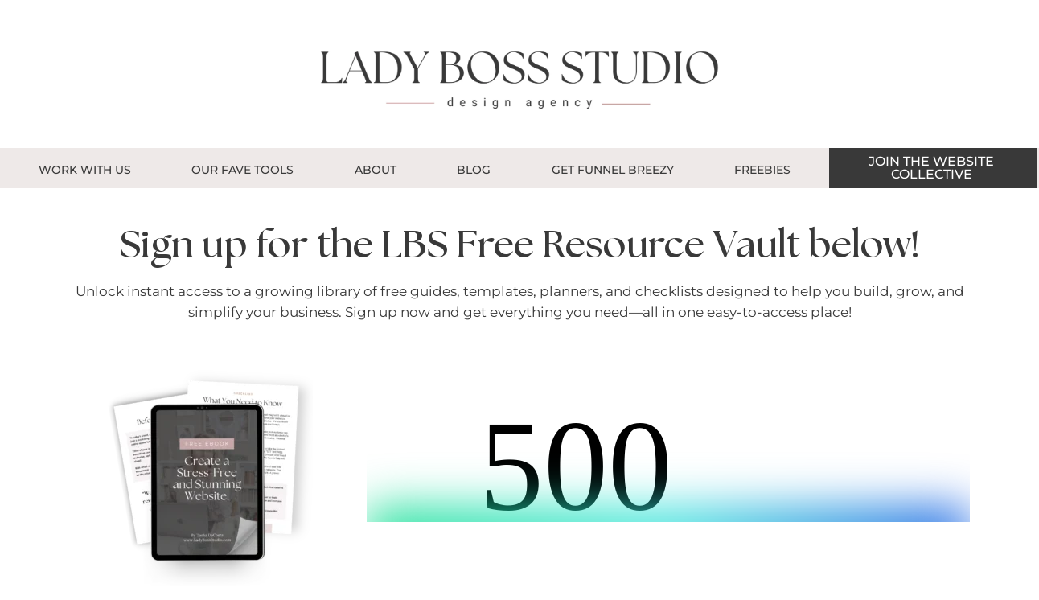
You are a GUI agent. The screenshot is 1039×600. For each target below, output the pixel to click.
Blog (474, 169)
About (375, 169)
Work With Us (85, 169)
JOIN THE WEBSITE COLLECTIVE (931, 168)
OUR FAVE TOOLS (242, 169)
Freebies (762, 169)
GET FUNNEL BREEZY (613, 169)
